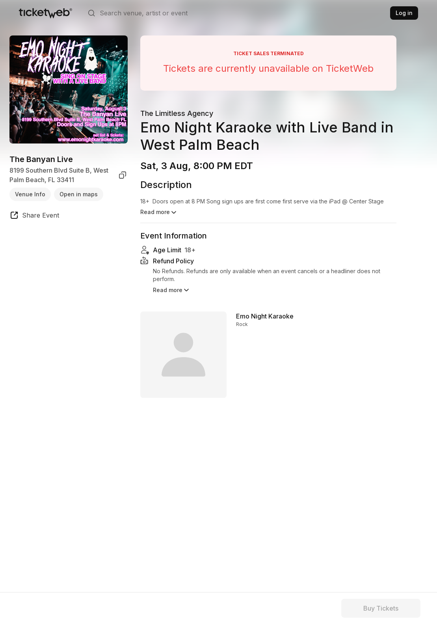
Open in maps (79, 194)
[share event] (34, 216)
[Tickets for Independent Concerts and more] (45, 13)
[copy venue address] (122, 175)
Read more (171, 294)
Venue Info (30, 194)
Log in (404, 12)
